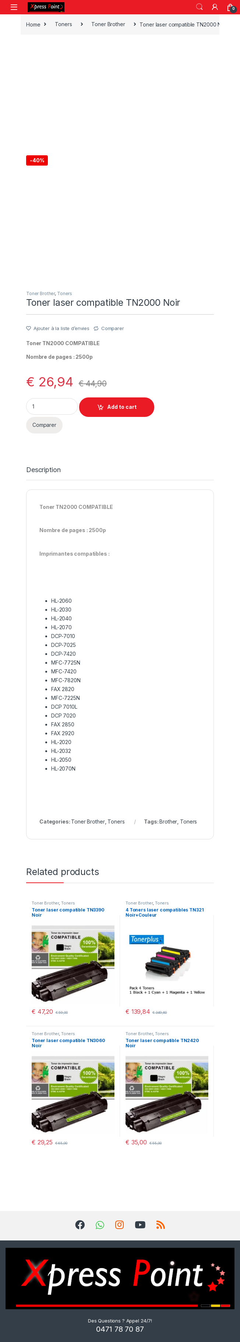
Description (43, 470)
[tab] (43, 473)
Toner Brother (108, 24)
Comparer (112, 328)
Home (33, 24)
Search (199, 7)
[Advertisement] (120, 94)
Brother (168, 821)
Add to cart (122, 407)
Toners (63, 24)
